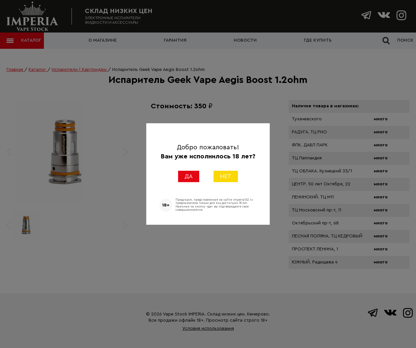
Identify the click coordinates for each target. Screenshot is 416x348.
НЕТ (225, 176)
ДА (189, 176)
